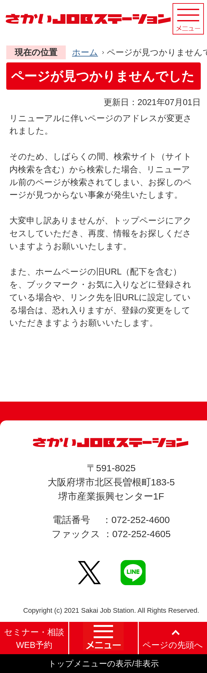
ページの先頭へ (172, 645)
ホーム (85, 52)
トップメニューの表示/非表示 (103, 663)
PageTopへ (169, 378)
